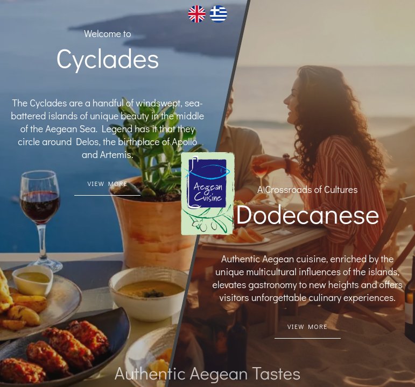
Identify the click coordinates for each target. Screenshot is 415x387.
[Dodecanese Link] (308, 326)
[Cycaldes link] (107, 183)
